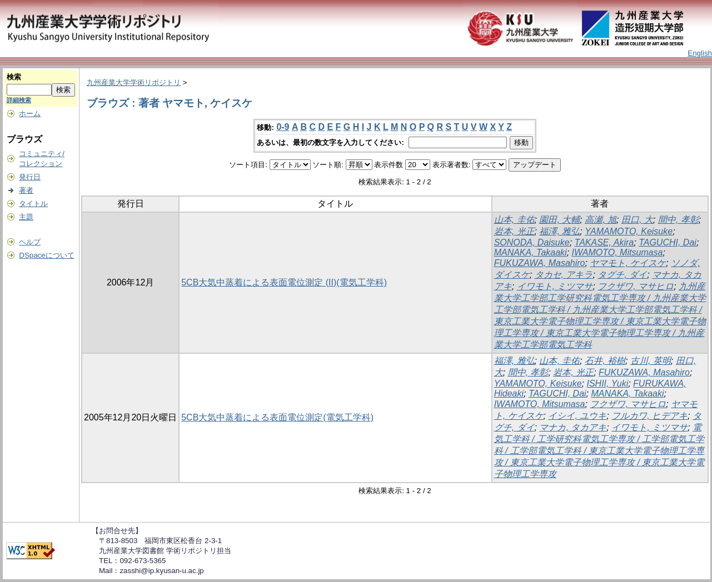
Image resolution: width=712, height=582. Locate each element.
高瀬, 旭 (600, 219)
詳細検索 (19, 100)
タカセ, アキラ (564, 274)
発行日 (30, 177)
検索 (14, 77)
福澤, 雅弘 (559, 231)
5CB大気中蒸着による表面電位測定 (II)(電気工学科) (284, 282)
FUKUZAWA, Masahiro (539, 263)
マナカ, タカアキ (572, 427)
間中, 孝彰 (678, 219)
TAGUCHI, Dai (667, 242)
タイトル (33, 203)
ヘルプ (30, 242)
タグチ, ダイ (622, 274)
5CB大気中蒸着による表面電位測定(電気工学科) (277, 417)
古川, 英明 (650, 360)
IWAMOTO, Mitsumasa (617, 252)
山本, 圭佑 (514, 219)
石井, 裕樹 (605, 360)
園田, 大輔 (559, 219)
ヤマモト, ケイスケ (628, 263)
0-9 (282, 127)
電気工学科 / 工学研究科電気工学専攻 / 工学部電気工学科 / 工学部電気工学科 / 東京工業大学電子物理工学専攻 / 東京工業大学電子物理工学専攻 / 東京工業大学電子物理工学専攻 (599, 451)
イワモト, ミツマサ (555, 286)
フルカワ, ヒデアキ (649, 415)
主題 (26, 217)
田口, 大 (637, 219)
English (700, 53)
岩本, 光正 (514, 231)
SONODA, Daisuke (532, 242)
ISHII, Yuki (608, 383)
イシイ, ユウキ (577, 415)
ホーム (30, 113)
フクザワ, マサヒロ (636, 286)
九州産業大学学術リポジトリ (134, 82)
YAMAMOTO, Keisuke (629, 231)
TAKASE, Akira (604, 242)
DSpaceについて (46, 255)
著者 (26, 190)
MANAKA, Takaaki (530, 252)
